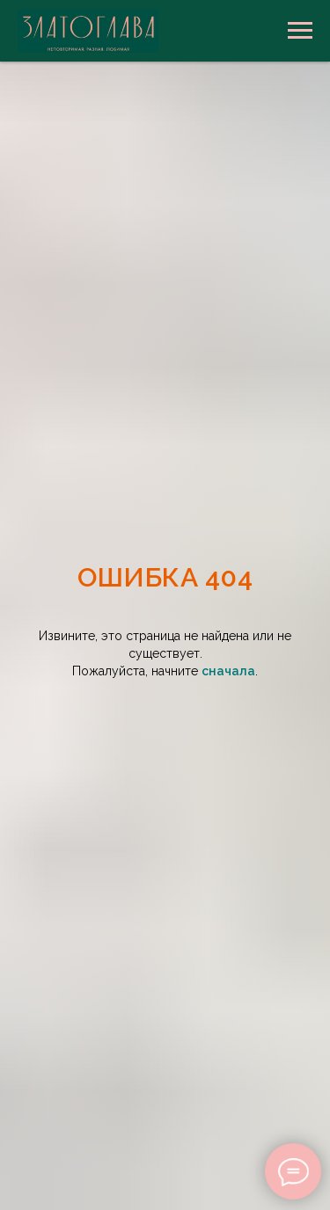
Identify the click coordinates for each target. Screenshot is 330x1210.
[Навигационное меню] (300, 31)
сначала (228, 671)
